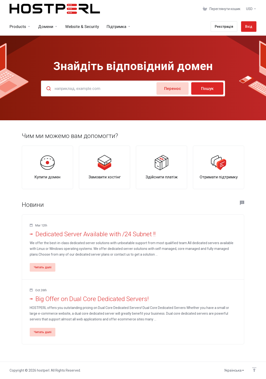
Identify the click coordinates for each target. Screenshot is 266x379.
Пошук (207, 88)
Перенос (172, 88)
